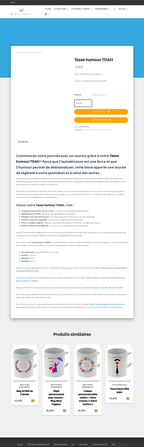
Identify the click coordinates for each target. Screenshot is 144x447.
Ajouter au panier (99, 112)
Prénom (77, 95)
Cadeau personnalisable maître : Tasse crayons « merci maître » (87, 397)
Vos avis (123, 9)
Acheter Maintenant (99, 120)
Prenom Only (101, 129)
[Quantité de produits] (86, 103)
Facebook (85, 287)
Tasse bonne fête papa (119, 390)
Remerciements (103, 9)
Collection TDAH (89, 129)
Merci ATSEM (24, 385)
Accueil (48, 9)
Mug (125, 385)
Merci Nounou (56, 385)
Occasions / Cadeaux (82, 9)
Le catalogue (61, 9)
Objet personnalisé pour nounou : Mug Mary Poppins (56, 397)
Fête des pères (117, 385)
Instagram (94, 287)
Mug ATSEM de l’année (24, 392)
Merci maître (88, 385)
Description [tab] (23, 142)
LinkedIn (104, 287)
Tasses (24, 52)
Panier (13, 2)
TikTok (120, 287)
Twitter (111, 287)
